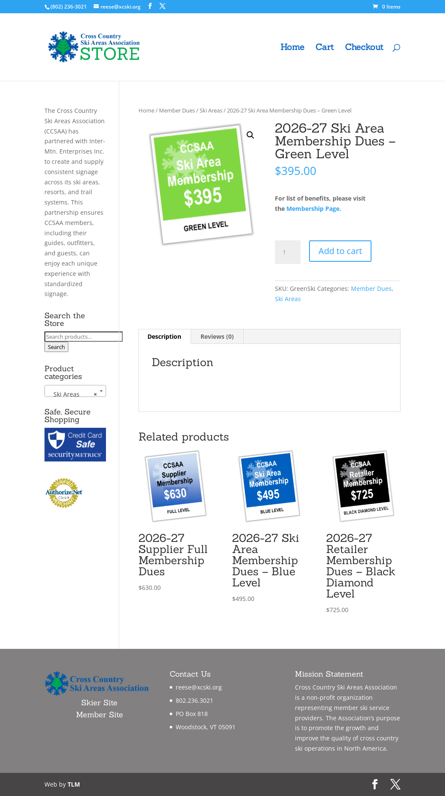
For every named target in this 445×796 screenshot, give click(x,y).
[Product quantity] (288, 252)
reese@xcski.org (199, 687)
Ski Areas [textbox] (72, 394)
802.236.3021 (194, 700)
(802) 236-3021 (68, 6)
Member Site (99, 714)
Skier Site (99, 702)
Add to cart (340, 251)
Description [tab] (164, 336)
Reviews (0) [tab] (217, 336)
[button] (250, 135)
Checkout (364, 48)
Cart (324, 48)
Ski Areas (211, 110)
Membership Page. (313, 208)
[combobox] (75, 391)
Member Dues (177, 110)
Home (292, 48)
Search (56, 347)
